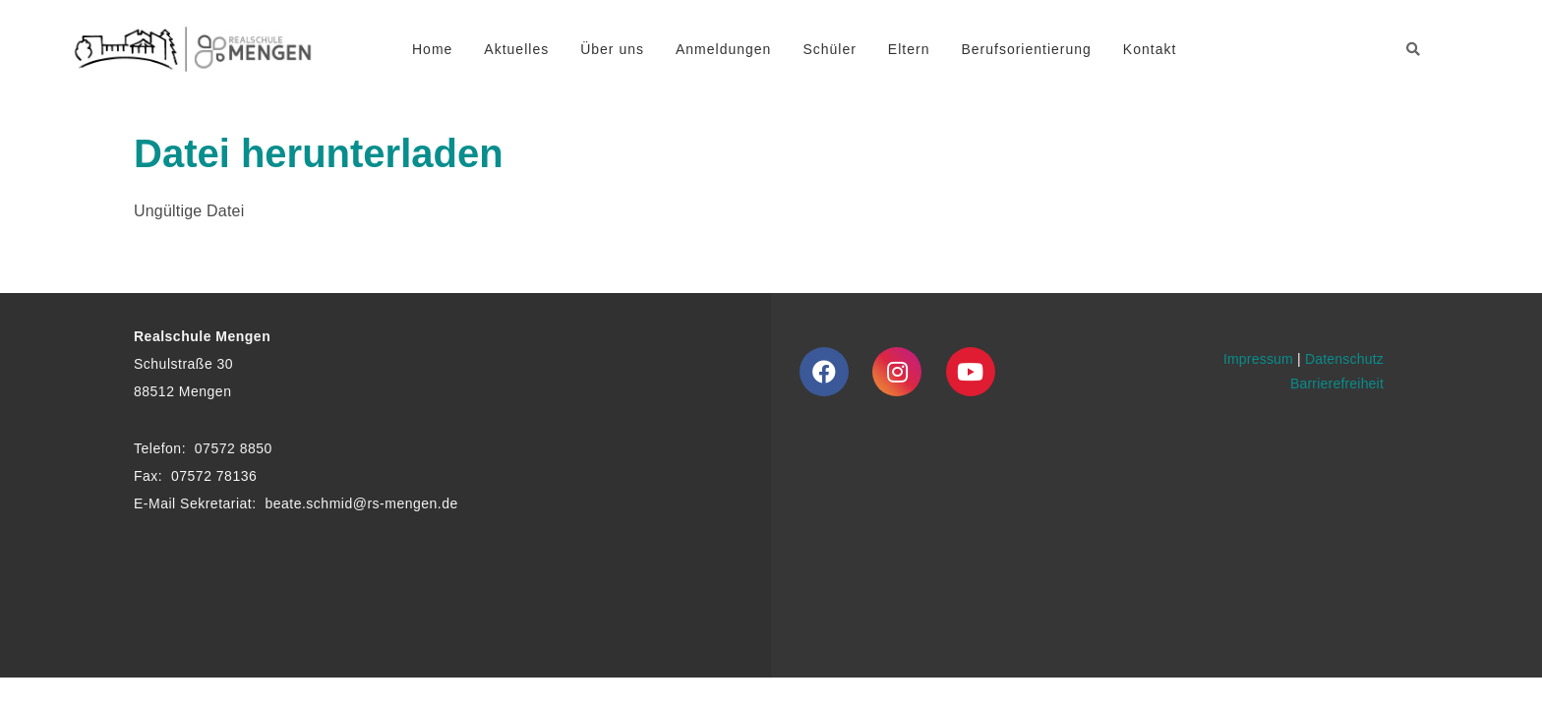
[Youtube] (970, 371)
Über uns (612, 49)
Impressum (1258, 359)
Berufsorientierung (1026, 49)
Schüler (829, 49)
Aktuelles (516, 49)
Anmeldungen (723, 49)
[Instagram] (896, 371)
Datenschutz (1344, 359)
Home (432, 49)
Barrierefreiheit (1337, 383)
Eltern (909, 49)
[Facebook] (824, 371)
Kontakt (1149, 49)
